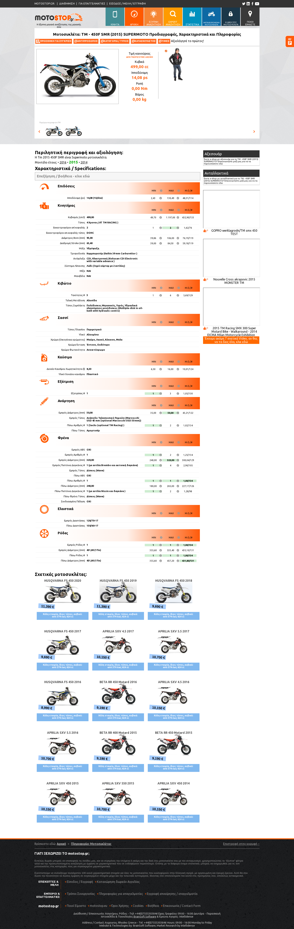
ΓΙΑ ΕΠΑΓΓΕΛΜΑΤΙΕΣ (92, 3)
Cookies (138, 905)
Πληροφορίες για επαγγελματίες (120, 895)
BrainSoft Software (145, 916)
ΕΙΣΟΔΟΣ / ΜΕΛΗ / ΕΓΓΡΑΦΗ (127, 3)
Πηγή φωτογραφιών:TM (50, 122)
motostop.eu (98, 905)
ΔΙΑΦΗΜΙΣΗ (67, 3)
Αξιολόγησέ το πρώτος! (187, 41)
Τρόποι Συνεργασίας (80, 895)
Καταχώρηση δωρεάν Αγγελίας (118, 881)
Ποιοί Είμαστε (76, 905)
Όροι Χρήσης (120, 905)
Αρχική (61, 843)
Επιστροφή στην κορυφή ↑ (241, 843)
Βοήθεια (153, 905)
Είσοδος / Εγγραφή (80, 881)
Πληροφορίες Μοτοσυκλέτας (91, 843)
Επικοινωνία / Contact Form (182, 905)
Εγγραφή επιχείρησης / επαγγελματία (171, 895)
